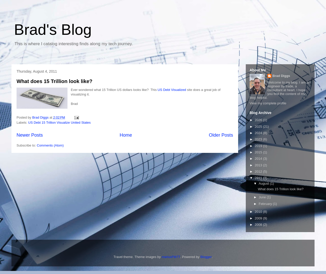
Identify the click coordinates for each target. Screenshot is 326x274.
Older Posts (221, 135)
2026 (259, 120)
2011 (259, 178)
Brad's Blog (53, 29)
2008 (259, 225)
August (264, 183)
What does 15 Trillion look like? (54, 81)
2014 (259, 158)
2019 (259, 146)
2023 (259, 139)
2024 (259, 133)
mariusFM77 (171, 257)
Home (126, 135)
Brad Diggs (281, 76)
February (266, 204)
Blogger (206, 257)
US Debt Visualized (172, 90)
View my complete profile (268, 103)
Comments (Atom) (50, 145)
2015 (259, 152)
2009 (259, 218)
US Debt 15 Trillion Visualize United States (59, 122)
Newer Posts (30, 135)
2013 (259, 165)
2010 (259, 212)
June (263, 197)
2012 (259, 171)
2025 (259, 126)
